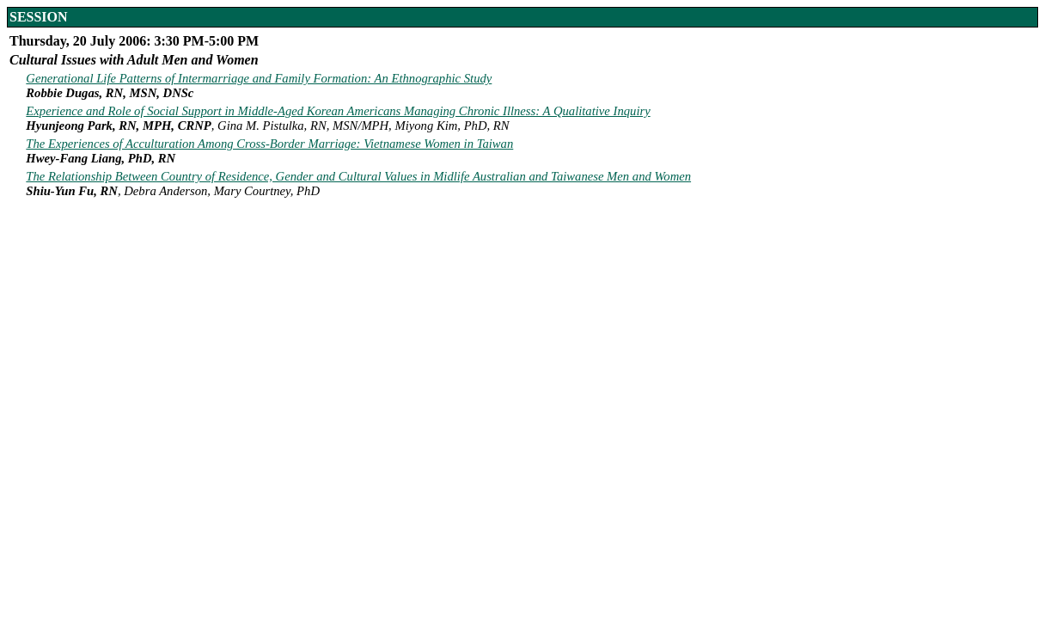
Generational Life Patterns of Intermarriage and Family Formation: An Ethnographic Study (259, 78)
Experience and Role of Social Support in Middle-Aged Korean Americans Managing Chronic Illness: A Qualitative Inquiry (338, 111)
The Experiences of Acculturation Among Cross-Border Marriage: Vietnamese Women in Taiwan (269, 143)
